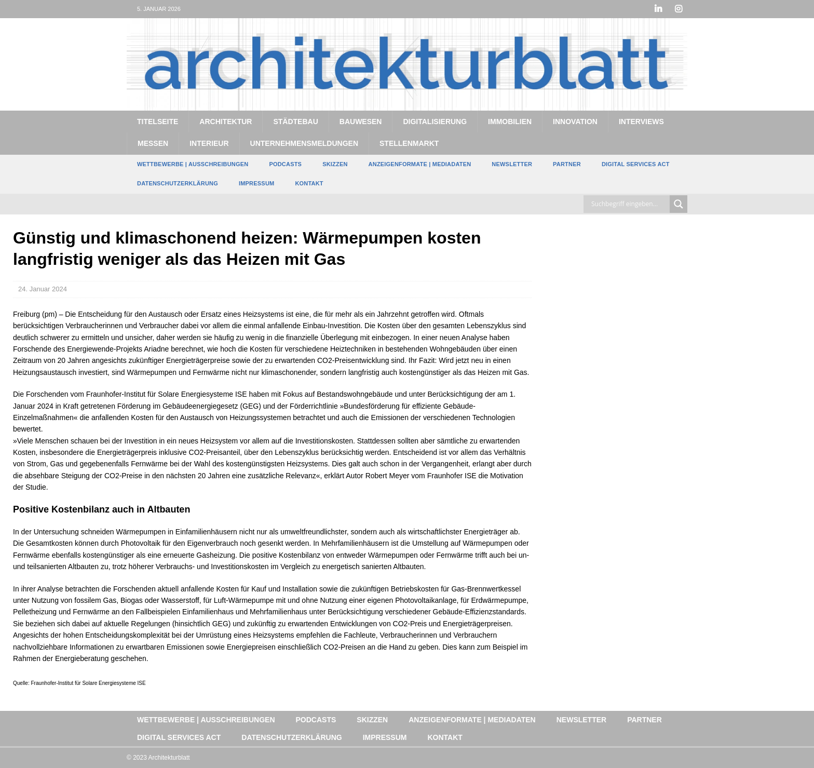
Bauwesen (361, 121)
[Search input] (629, 204)
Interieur (208, 143)
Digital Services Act (636, 164)
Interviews (641, 121)
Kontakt (309, 183)
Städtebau (295, 121)
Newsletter (512, 164)
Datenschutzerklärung (177, 183)
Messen (153, 143)
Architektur (225, 121)
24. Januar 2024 (42, 289)
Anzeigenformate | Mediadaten (420, 164)
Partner (567, 164)
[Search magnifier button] (678, 204)
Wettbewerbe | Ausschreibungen (192, 164)
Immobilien (510, 121)
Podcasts (285, 164)
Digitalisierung (435, 121)
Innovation (575, 121)
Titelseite (157, 121)
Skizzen (334, 164)
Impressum (256, 183)
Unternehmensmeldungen (304, 143)
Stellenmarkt (409, 143)
